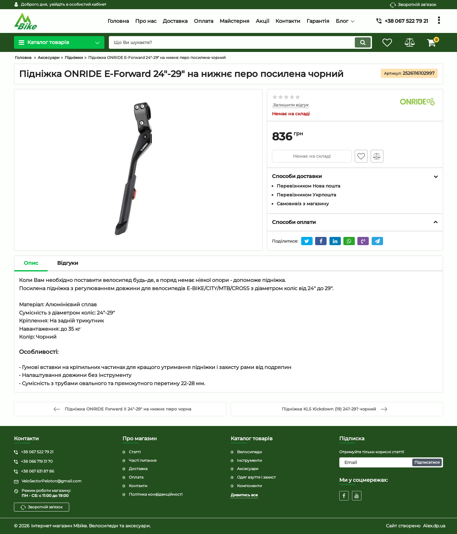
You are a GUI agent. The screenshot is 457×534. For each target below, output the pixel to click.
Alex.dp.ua (434, 526)
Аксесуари (247, 468)
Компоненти (249, 485)
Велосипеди (249, 451)
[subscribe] (391, 462)
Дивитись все (244, 495)
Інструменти (249, 460)
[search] (240, 42)
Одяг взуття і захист (256, 477)
